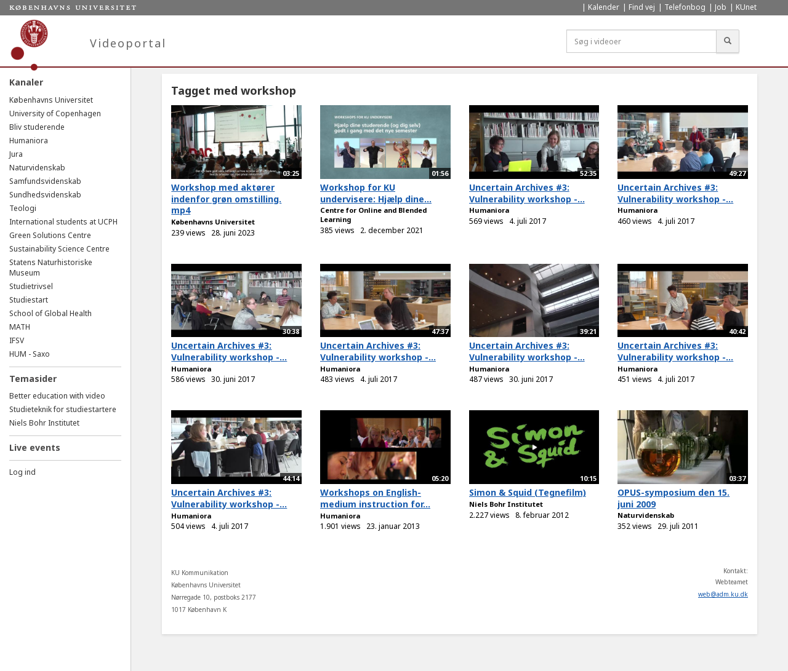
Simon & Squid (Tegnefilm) (527, 492)
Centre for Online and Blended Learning (373, 214)
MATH (19, 327)
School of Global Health (50, 313)
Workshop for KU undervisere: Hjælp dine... (376, 193)
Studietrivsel (31, 286)
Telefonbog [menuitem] (685, 7)
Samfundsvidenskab (45, 181)
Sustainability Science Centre (59, 249)
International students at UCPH (63, 221)
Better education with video (57, 396)
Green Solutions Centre (50, 235)
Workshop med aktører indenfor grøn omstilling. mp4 (226, 198)
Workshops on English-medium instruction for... (375, 498)
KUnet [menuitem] (746, 7)
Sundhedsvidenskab (45, 194)
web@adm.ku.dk (723, 594)
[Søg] (727, 41)
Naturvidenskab (37, 167)
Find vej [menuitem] (642, 7)
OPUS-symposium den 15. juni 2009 (673, 498)
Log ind (22, 472)
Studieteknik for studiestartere (62, 409)
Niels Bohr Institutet (44, 423)
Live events (34, 447)
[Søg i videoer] (641, 41)
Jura (16, 154)
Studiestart (28, 300)
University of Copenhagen (55, 113)
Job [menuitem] (720, 7)
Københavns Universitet (51, 100)
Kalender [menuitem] (603, 7)
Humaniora (28, 140)
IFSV (16, 340)
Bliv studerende (37, 127)
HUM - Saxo (29, 354)
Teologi (22, 208)
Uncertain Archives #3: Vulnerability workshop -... (527, 193)
